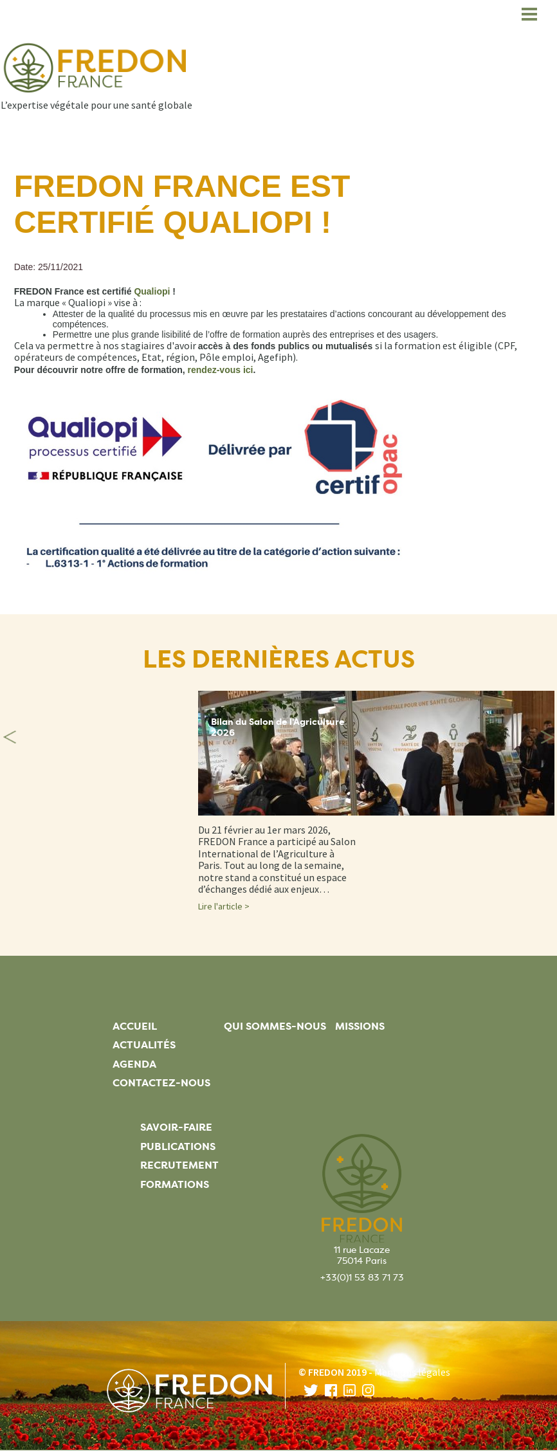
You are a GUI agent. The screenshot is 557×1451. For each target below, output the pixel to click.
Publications (177, 1146)
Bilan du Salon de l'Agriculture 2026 (278, 727)
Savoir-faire (176, 1127)
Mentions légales (412, 1371)
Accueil (135, 1026)
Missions (360, 1026)
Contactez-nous (161, 1083)
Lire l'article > (224, 906)
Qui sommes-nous (275, 1026)
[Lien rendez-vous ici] (220, 370)
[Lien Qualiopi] (152, 291)
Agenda (134, 1064)
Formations (174, 1184)
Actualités (144, 1045)
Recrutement (179, 1165)
